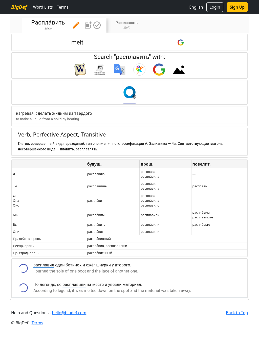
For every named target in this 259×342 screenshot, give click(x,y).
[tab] (64, 25)
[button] (76, 25)
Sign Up (237, 7)
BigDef (19, 7)
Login (215, 7)
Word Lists (43, 7)
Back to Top (237, 312)
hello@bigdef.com (69, 312)
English (196, 7)
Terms (63, 7)
